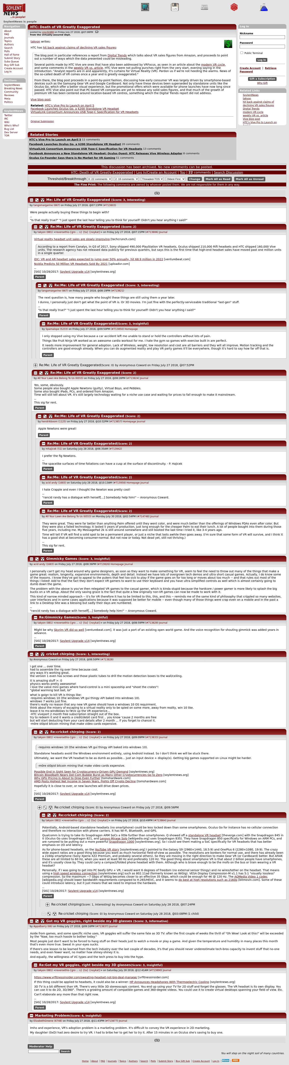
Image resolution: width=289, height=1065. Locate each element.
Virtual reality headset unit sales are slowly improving (72, 239)
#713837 (101, 926)
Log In (8, 71)
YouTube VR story (107, 849)
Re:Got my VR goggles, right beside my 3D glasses (85, 965)
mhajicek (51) (54, 448)
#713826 (103, 564)
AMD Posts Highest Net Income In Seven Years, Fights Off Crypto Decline (85, 781)
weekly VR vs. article (255, 115)
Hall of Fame (11, 54)
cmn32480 (48, 32)
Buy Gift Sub (11, 65)
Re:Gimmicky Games (57, 617)
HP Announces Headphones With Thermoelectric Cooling (169, 982)
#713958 (119, 482)
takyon (247, 98)
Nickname (246, 33)
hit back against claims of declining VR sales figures (79, 47)
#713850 (117, 329)
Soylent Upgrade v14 (75, 271)
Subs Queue (11, 61)
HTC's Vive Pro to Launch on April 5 (69, 105)
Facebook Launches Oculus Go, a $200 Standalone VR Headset (75, 108)
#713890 (155, 970)
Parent (39, 276)
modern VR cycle (253, 112)
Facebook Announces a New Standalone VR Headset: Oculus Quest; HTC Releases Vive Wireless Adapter (105, 153)
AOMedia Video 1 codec (251, 876)
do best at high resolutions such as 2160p (207, 879)
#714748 (143, 516)
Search (8, 48)
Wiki (6, 122)
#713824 (132, 378)
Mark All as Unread (250, 179)
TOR (6, 135)
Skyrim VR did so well (69, 629)
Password (246, 43)
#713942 (115, 448)
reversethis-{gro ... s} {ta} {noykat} (78, 232)
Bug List (9, 129)
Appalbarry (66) (43, 926)
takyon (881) (45, 232)
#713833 (151, 737)
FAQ (6, 34)
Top (182, 172)
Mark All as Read (218, 179)
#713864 (160, 820)
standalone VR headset (204, 835)
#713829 (151, 622)
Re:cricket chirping (67, 732)
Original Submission (42, 121)
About (7, 31)
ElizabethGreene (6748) (48, 1020)
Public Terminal (251, 53)
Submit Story (12, 58)
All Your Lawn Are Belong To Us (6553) (60, 378)
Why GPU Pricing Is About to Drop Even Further (67, 778)
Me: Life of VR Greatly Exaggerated (78, 200)
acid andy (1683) (56, 482)
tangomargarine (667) (47, 205)
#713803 (109, 205)
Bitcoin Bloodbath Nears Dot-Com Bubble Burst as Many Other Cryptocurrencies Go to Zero (98, 774)
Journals (9, 37)
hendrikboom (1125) (54, 421)
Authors (9, 44)
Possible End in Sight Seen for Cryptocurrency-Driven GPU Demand (81, 771)
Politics (8, 102)
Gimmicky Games (61, 559)
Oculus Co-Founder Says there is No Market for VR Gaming (72, 157)
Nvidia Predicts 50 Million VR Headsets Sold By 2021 (71, 263)
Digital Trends (251, 108)
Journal (163, 232)
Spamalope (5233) (57, 329)
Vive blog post (251, 119)
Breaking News (13, 88)
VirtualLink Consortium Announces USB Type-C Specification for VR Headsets (84, 112)
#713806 (151, 232)
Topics (8, 41)
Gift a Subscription (262, 79)
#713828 (107, 659)
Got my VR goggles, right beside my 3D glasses (89, 921)
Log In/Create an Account (156, 172)
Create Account (13, 68)
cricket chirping (60, 654)
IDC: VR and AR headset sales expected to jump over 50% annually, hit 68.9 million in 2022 (98, 259)
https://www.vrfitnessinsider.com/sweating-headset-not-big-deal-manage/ (85, 977)
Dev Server (11, 132)
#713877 (111, 1020)
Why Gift (262, 83)
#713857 (115, 421)
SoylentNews (14, 11)
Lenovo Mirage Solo (113, 838)
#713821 (117, 290)
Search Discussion (228, 172)
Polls (7, 51)
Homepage (131, 329)
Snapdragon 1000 (121, 841)
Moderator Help (40, 1046)
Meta (7, 98)
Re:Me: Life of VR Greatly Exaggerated (85, 227)
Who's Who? (11, 125)
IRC (6, 118)
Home (85, 1061)
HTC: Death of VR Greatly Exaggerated (65, 27)
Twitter (8, 115)
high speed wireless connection (75, 873)
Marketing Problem (52, 1015)
